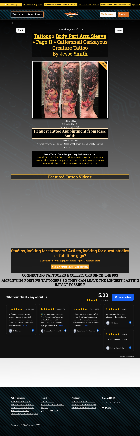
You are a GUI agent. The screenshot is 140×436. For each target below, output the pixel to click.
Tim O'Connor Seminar (92, 4)
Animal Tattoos (44, 157)
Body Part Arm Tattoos (69, 160)
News (30, 14)
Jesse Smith (73, 53)
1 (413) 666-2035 (49, 410)
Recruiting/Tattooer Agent (24, 413)
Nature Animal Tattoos (85, 163)
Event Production (20, 410)
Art (23, 14)
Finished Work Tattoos (62, 163)
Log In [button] (122, 14)
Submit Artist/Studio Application (70, 267)
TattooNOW (47, 401)
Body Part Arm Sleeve (81, 36)
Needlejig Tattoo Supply (84, 404)
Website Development (22, 407)
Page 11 (44, 42)
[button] (108, 14)
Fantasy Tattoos (87, 157)
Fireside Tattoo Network (84, 407)
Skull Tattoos (50, 160)
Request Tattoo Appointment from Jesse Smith (70, 133)
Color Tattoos (59, 157)
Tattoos (16, 14)
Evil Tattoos (73, 157)
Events (38, 14)
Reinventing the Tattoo (83, 401)
